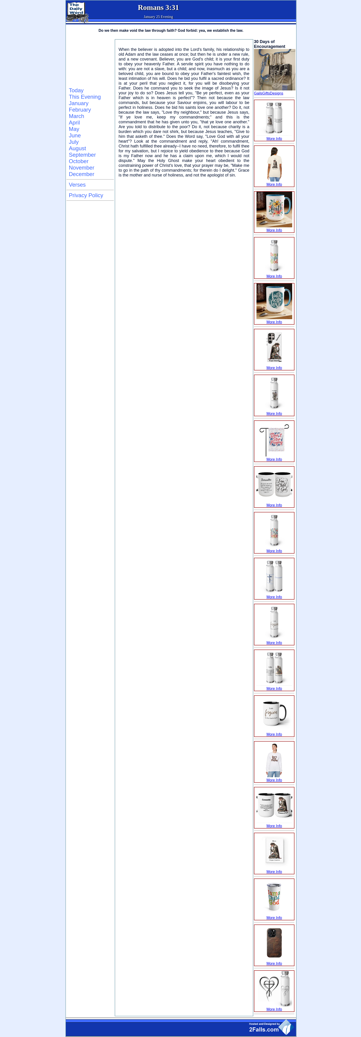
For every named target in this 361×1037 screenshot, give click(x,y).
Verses (77, 185)
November (81, 168)
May (74, 129)
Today (76, 90)
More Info (274, 137)
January (78, 103)
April (74, 122)
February (80, 110)
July (74, 142)
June (75, 135)
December (81, 174)
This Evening (85, 97)
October (78, 161)
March (76, 116)
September (82, 155)
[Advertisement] (90, 62)
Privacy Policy (86, 195)
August (77, 148)
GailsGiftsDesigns (268, 93)
